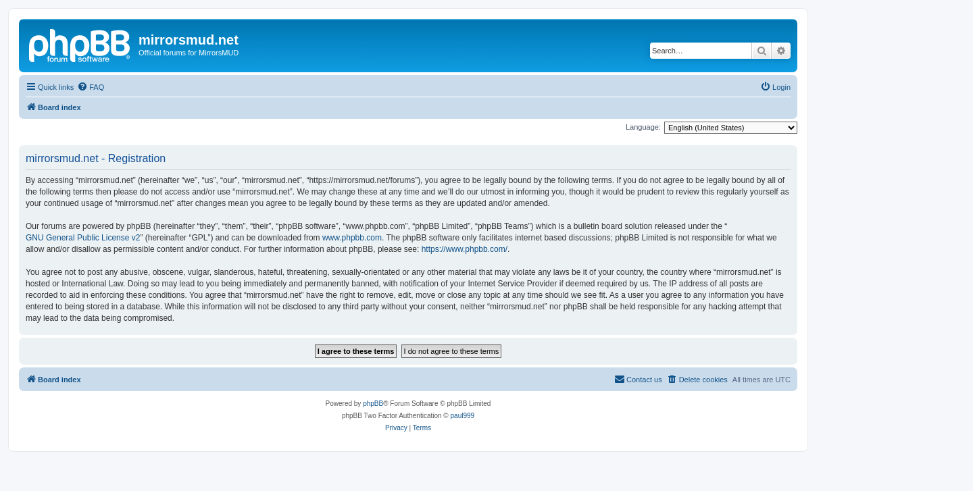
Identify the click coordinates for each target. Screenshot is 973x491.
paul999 (463, 415)
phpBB (373, 403)
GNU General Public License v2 (83, 237)
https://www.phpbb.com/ (464, 249)
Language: (643, 127)
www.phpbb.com (352, 237)
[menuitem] (90, 87)
